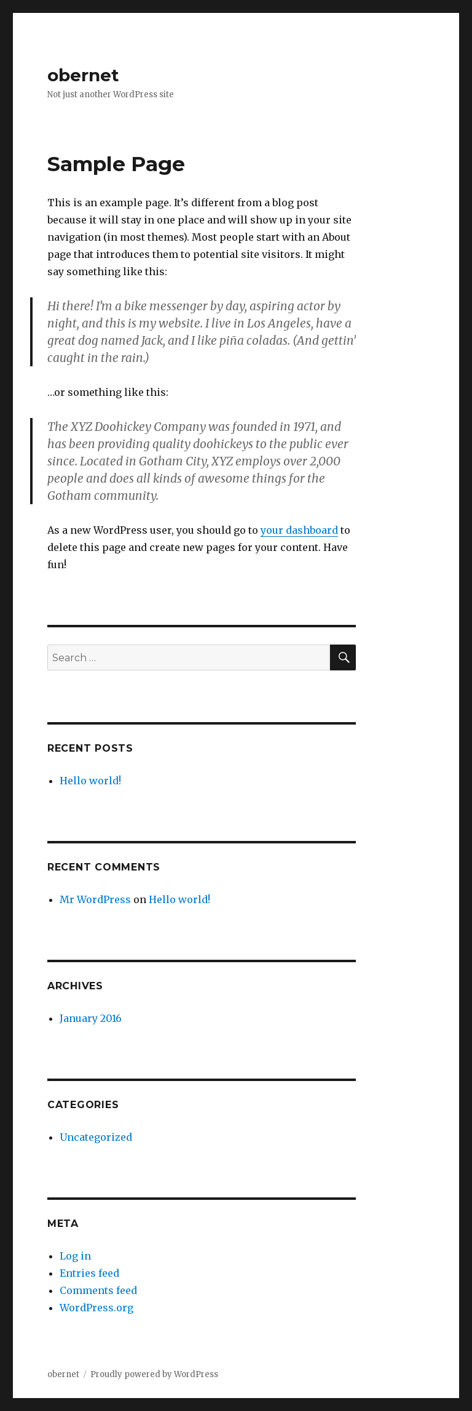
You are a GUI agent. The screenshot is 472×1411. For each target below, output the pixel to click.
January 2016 (91, 1018)
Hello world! (90, 780)
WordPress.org (96, 1307)
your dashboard (299, 530)
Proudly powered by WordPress (154, 1374)
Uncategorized (96, 1137)
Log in (75, 1256)
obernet (83, 75)
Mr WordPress (95, 899)
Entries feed (89, 1273)
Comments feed (98, 1290)
